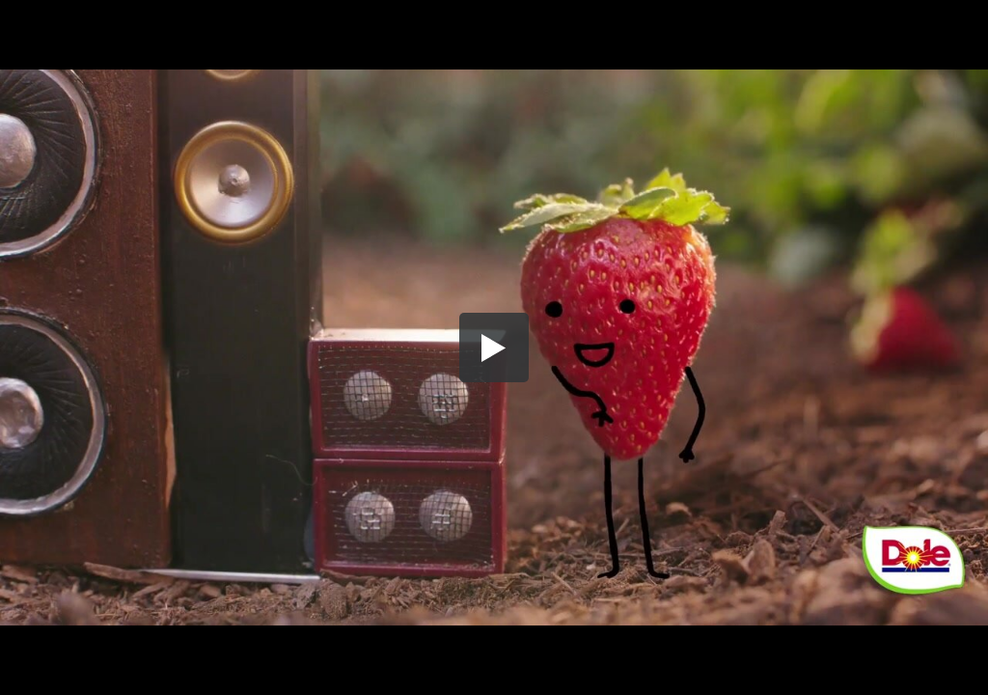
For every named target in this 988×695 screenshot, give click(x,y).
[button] (494, 347)
